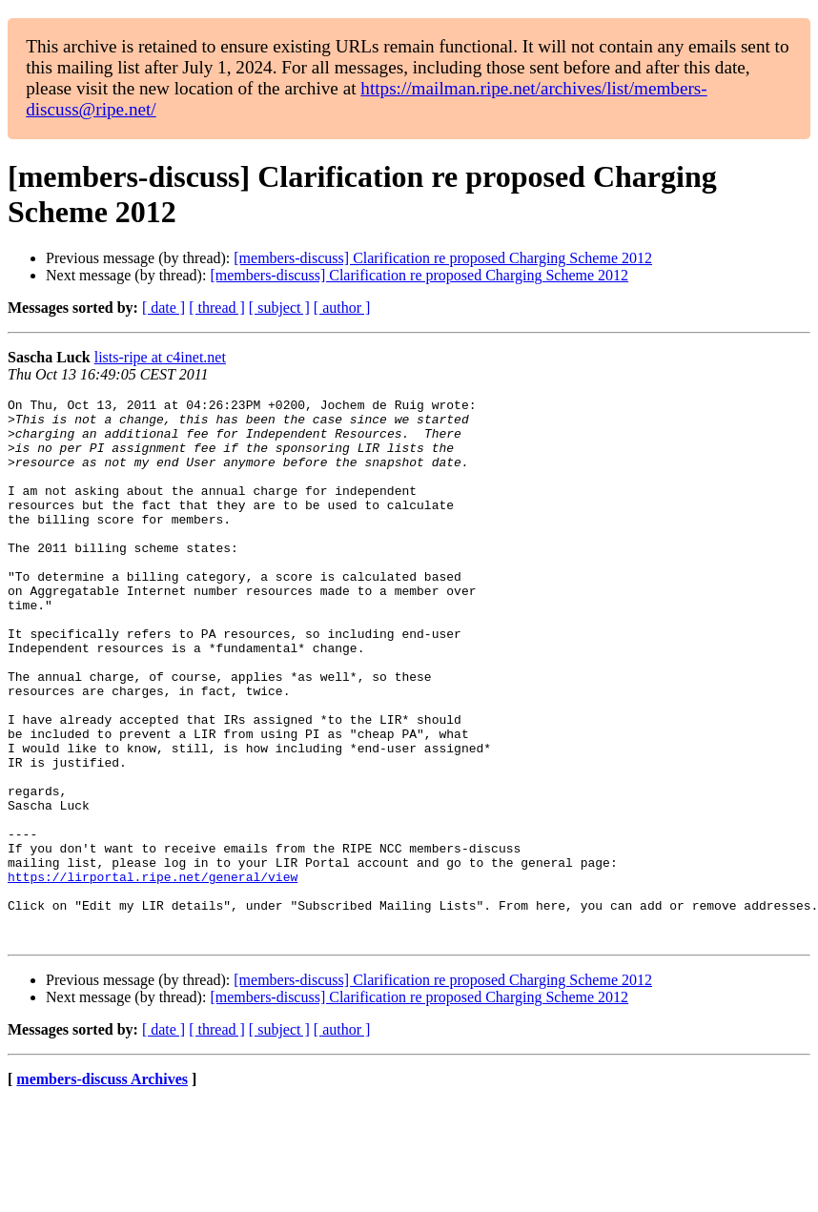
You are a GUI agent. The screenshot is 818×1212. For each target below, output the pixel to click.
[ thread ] (217, 307)
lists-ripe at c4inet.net (160, 357)
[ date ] (163, 307)
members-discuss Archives (102, 1188)
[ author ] (342, 307)
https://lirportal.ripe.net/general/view (152, 973)
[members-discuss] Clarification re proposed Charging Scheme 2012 (443, 258)
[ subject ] (279, 307)
